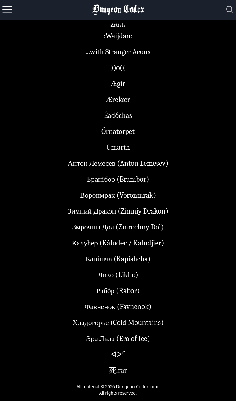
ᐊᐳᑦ (118, 354)
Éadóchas (118, 115)
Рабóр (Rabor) (118, 290)
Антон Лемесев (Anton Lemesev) (118, 163)
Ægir (118, 83)
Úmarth (118, 147)
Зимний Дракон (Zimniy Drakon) (118, 211)
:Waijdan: (118, 36)
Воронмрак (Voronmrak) (118, 195)
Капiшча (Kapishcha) (117, 259)
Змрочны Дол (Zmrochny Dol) (118, 227)
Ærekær (118, 99)
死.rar (118, 370)
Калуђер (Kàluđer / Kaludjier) (118, 243)
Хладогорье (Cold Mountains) (118, 322)
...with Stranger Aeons (118, 51)
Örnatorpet (118, 131)
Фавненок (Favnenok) (118, 306)
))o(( (118, 67)
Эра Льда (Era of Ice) (118, 338)
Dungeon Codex (118, 10)
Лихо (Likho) (118, 274)
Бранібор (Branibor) (118, 179)
